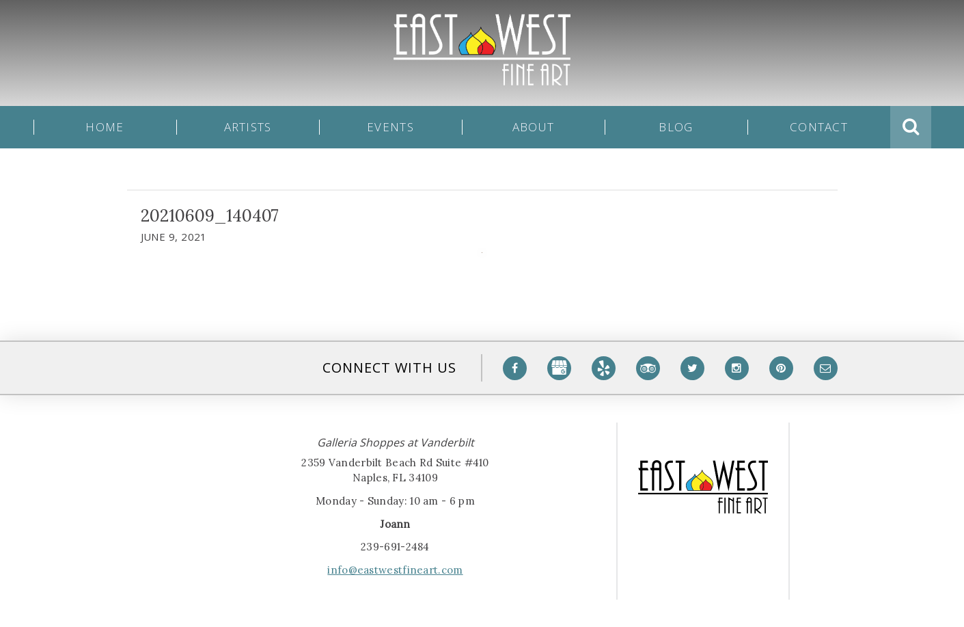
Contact (819, 127)
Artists (248, 127)
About (533, 127)
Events (390, 127)
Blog (676, 127)
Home (104, 127)
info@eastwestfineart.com (395, 569)
